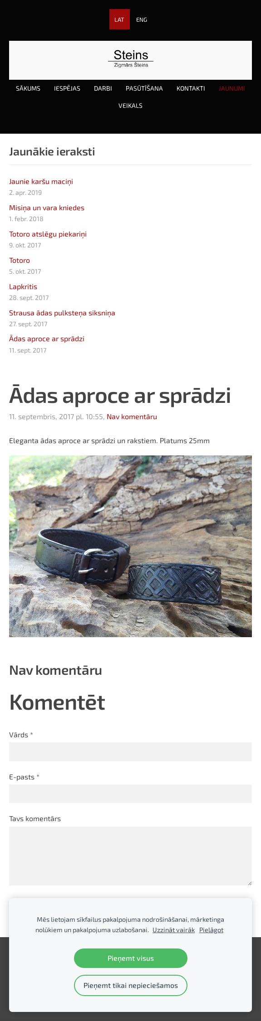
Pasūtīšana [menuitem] (144, 88)
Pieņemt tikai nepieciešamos (131, 985)
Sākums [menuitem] (28, 88)
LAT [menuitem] (119, 19)
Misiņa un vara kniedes (46, 207)
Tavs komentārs (35, 818)
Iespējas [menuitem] (67, 88)
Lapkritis (23, 286)
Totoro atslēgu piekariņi (48, 233)
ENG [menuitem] (141, 19)
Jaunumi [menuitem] (232, 88)
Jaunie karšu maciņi (41, 181)
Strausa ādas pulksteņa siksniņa (62, 312)
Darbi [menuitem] (103, 88)
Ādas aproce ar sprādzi (46, 338)
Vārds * (21, 734)
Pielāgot (211, 930)
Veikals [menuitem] (130, 105)
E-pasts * (24, 776)
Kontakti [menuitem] (191, 88)
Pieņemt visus (131, 957)
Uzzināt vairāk (174, 930)
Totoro (19, 260)
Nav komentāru (132, 416)
